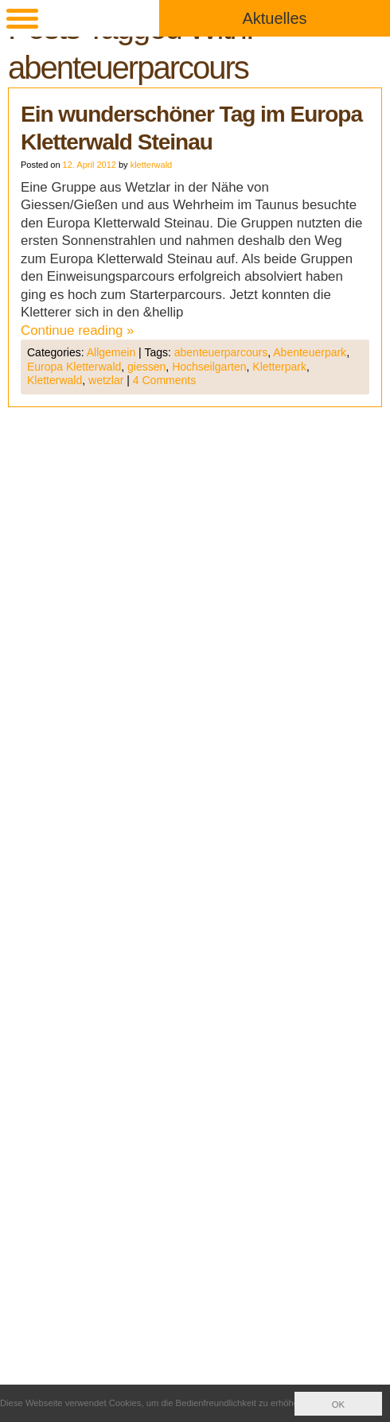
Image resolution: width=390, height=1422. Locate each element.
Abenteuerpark (309, 352)
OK (338, 1404)
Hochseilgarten (209, 366)
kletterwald (152, 164)
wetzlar (105, 380)
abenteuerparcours (221, 352)
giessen (146, 366)
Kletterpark (279, 366)
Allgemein (111, 352)
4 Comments (164, 380)
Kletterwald (54, 380)
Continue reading (78, 330)
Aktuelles (274, 18)
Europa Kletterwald (74, 366)
